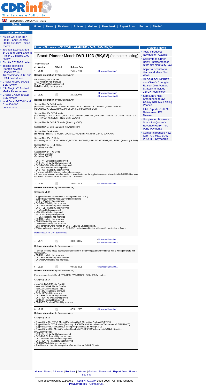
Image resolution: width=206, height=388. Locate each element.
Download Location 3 (107, 96)
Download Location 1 (107, 71)
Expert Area (127, 26)
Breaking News (156, 47)
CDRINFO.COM (87, 380)
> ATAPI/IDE (80, 47)
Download (108, 26)
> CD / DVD (64, 47)
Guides (92, 26)
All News (58, 371)
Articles (78, 26)
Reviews (63, 26)
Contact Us (95, 383)
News (49, 26)
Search (16, 24)
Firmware (50, 47)
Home (37, 26)
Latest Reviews (16, 32)
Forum (143, 26)
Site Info (158, 26)
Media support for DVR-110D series (50, 233)
